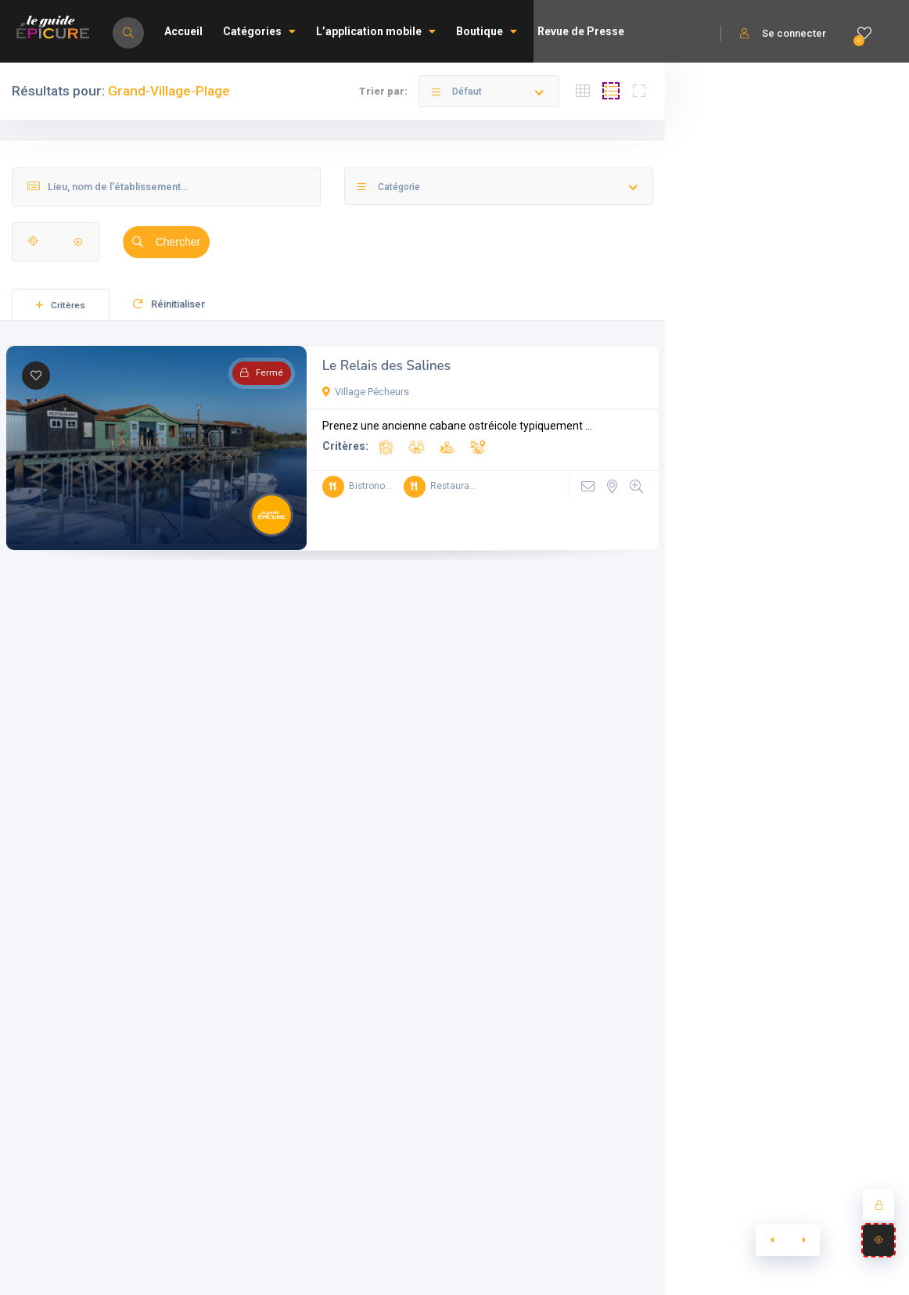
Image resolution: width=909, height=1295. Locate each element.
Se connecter (783, 33)
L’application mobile (376, 31)
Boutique (486, 31)
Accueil (183, 31)
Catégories (259, 31)
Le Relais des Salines (386, 366)
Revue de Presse (580, 31)
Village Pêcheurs (365, 391)
